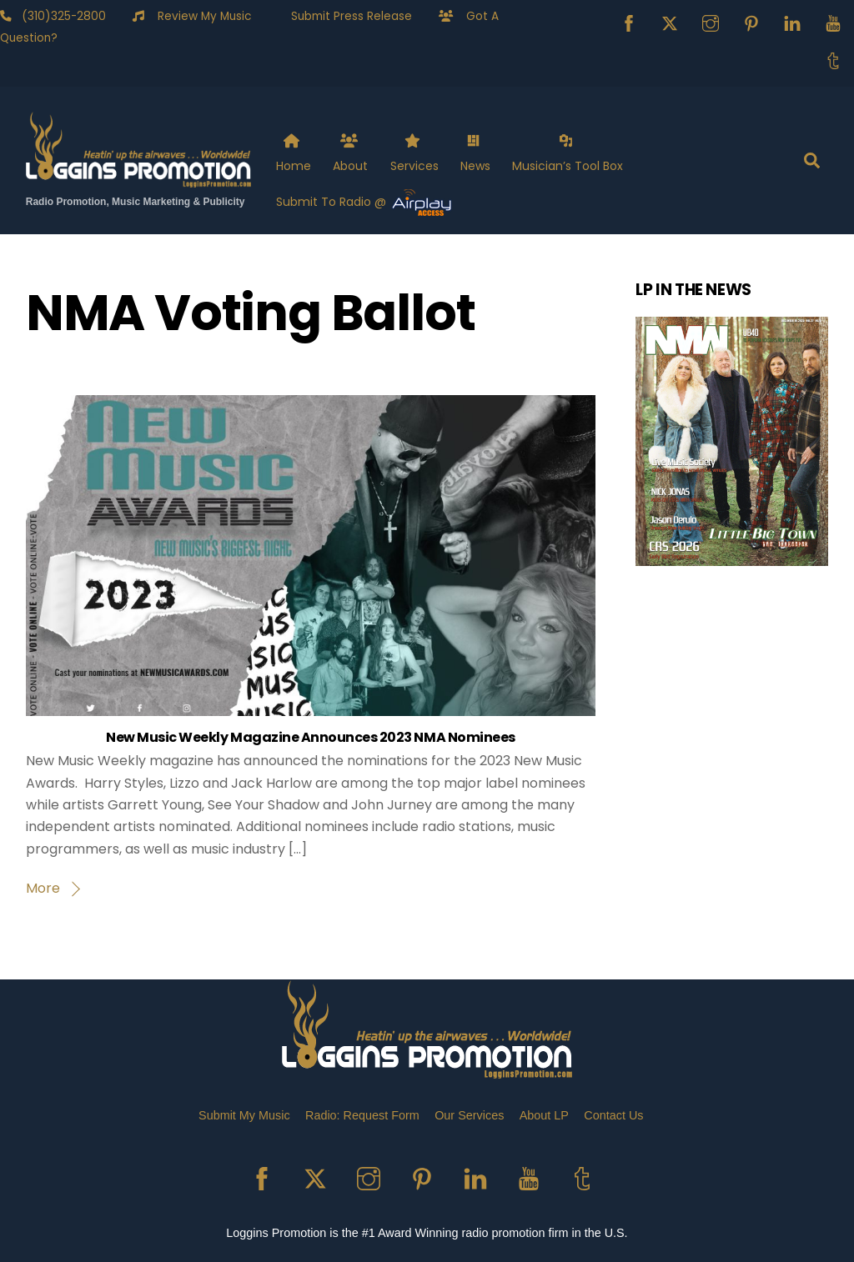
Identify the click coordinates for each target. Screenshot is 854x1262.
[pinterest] (751, 22)
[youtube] (833, 22)
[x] (669, 22)
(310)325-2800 (59, 16)
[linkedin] (792, 22)
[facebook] (629, 22)
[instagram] (710, 22)
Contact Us (613, 1115)
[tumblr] (833, 60)
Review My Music (197, 16)
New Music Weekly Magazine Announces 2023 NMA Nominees (310, 737)
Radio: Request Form (362, 1115)
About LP (544, 1115)
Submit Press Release (345, 16)
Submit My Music (244, 1115)
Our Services (469, 1115)
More (43, 888)
